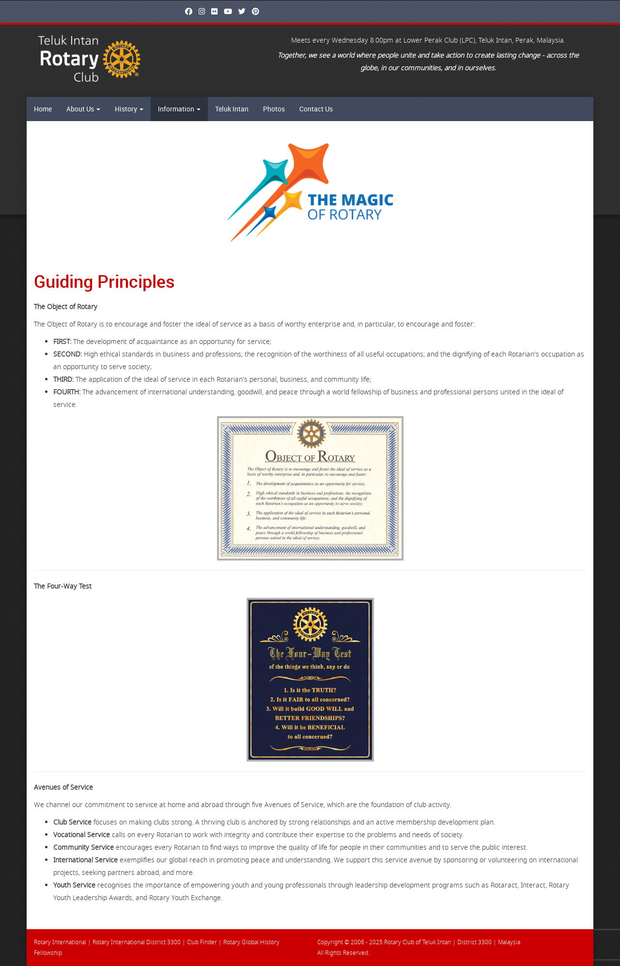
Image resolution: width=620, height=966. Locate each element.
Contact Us (316, 108)
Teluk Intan (231, 108)
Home (43, 108)
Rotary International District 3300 (137, 942)
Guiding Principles (104, 281)
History (129, 108)
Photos (274, 108)
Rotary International (60, 942)
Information (179, 108)
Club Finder (202, 942)
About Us (83, 108)
